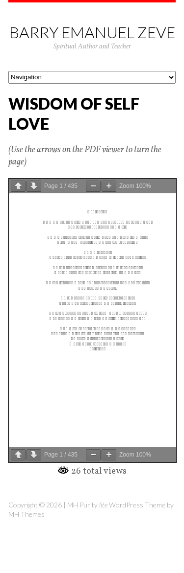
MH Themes (26, 514)
